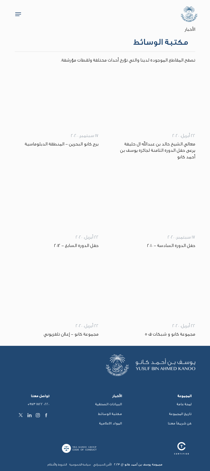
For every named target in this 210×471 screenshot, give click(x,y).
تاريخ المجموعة (180, 414)
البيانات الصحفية (108, 404)
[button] (18, 14)
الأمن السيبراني (102, 464)
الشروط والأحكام (57, 464)
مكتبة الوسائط (110, 414)
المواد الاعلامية (110, 423)
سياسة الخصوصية (80, 464)
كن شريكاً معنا (180, 423)
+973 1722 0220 (38, 404)
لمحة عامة (184, 404)
